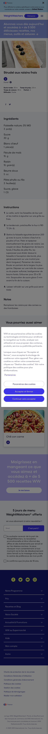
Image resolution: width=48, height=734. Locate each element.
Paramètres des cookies (24, 384)
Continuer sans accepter (24, 399)
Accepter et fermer (24, 391)
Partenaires (10, 375)
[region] (24, 367)
